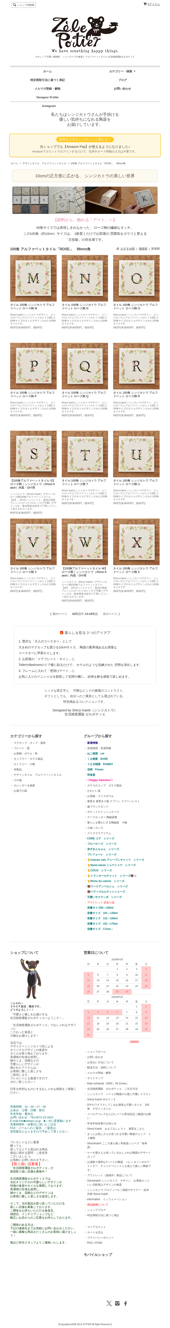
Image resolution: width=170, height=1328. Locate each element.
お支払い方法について (100, 1062)
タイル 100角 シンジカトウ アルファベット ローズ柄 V (32, 570)
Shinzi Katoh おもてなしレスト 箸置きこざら (116, 1128)
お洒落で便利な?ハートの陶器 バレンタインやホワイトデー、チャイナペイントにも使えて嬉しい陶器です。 (119, 1166)
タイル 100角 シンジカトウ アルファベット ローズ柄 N (84, 306)
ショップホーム (96, 1051)
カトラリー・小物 (24, 764)
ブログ (122, 80)
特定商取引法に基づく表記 (47, 80)
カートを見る (95, 1232)
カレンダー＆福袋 (24, 785)
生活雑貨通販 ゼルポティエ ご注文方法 (112, 1088)
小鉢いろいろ (95, 827)
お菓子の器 (20, 790)
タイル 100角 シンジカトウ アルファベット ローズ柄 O (135, 306)
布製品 (18, 769)
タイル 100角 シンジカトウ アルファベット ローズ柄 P (32, 394)
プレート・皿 (22, 748)
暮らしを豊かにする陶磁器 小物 (107, 822)
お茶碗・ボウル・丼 (26, 753)
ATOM (98, 1242)
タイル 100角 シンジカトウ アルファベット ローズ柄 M (32, 306)
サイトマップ (95, 1078)
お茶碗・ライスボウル (100, 796)
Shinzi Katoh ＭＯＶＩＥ (101, 1099)
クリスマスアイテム (99, 833)
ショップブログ (96, 1210)
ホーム (47, 71)
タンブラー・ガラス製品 (28, 758)
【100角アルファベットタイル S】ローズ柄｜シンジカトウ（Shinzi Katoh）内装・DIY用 (32, 484)
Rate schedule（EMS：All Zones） (108, 1083)
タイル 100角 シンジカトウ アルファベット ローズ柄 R (135, 394)
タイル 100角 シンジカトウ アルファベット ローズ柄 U (135, 482)
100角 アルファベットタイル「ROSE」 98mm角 (98, 163)
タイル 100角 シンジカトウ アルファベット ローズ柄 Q (84, 394)
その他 (18, 780)
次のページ (110, 614)
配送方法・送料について (101, 1067)
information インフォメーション (107, 1199)
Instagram (47, 106)
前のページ (60, 614)
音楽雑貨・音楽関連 (99, 748)
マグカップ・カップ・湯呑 (30, 742)
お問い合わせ (122, 88)
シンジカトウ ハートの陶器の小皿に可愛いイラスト (119, 1094)
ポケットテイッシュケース (103, 811)
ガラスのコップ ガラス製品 (104, 785)
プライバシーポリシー (100, 1237)
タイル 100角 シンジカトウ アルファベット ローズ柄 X (135, 570)
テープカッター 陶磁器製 (102, 817)
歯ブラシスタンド (97, 806)
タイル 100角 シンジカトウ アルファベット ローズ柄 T (84, 482)
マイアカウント (96, 1227)
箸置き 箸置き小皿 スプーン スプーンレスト (113, 801)
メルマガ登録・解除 (47, 88)
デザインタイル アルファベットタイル (44, 163)
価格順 (143, 248)
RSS (90, 1242)
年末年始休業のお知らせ (101, 1123)
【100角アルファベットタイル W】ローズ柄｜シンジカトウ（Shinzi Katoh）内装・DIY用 (85, 572)
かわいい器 (93, 790)
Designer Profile (49, 97)
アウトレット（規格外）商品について (109, 1175)
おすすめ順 (127, 248)
